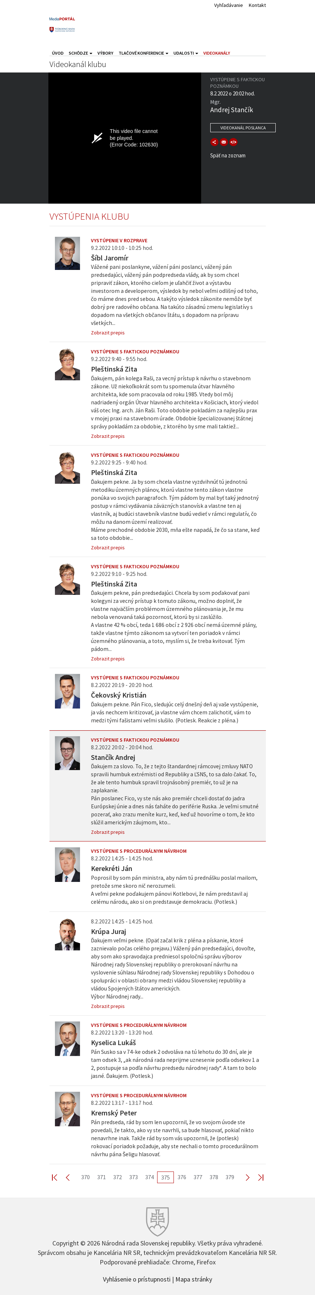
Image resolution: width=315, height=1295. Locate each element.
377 (198, 1177)
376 (182, 1177)
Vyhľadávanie (228, 5)
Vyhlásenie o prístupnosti (137, 1278)
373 (133, 1177)
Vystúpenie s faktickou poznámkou (135, 351)
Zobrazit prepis (108, 332)
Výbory (105, 53)
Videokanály (216, 53)
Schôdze (80, 53)
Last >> (256, 1177)
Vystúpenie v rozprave (119, 240)
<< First (59, 1177)
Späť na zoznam (228, 155)
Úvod (58, 53)
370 (85, 1177)
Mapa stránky (193, 1278)
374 (149, 1177)
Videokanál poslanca (243, 127)
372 (117, 1177)
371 (101, 1177)
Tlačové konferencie (143, 53)
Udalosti (186, 53)
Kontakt (257, 5)
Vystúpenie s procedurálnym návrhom (139, 851)
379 (230, 1177)
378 (214, 1177)
